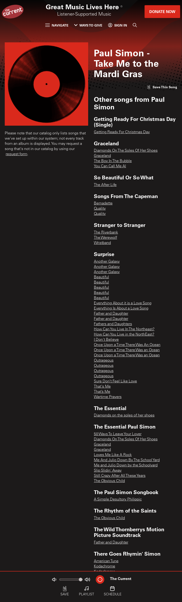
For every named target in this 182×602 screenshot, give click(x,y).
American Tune (106, 561)
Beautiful (101, 277)
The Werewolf (105, 238)
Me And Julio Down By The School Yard (127, 460)
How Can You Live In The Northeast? (124, 329)
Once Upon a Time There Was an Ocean (127, 350)
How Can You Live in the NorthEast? (124, 334)
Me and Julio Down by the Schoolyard (126, 465)
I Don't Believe (106, 340)
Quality (100, 209)
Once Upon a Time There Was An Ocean (127, 345)
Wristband (102, 243)
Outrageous (104, 361)
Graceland (102, 156)
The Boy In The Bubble (113, 161)
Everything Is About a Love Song (121, 308)
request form (16, 154)
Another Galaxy (107, 262)
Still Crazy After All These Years (120, 476)
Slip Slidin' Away (108, 471)
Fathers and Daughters (113, 324)
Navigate (56, 25)
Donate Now (162, 11)
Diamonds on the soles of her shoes (124, 415)
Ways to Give (88, 25)
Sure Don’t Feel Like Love (115, 381)
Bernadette (103, 203)
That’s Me (102, 392)
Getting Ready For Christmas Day (122, 132)
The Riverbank (106, 233)
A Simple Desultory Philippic (118, 499)
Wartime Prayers (108, 397)
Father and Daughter (111, 314)
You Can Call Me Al (110, 166)
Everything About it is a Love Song (122, 303)
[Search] (135, 25)
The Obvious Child (109, 481)
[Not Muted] (54, 579)
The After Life (105, 185)
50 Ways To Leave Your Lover (117, 434)
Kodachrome (104, 566)
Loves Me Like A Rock (113, 455)
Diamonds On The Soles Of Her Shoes (126, 151)
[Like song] (162, 87)
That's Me (102, 387)
